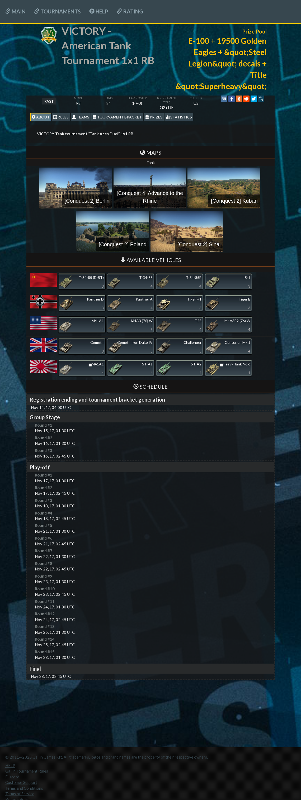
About (41, 117)
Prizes (153, 117)
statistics (179, 117)
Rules (61, 117)
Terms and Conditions (24, 788)
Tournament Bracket (117, 117)
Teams (80, 117)
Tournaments (57, 11)
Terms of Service (19, 793)
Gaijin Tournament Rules (26, 771)
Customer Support (21, 782)
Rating (130, 11)
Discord (12, 776)
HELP (98, 11)
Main (15, 11)
